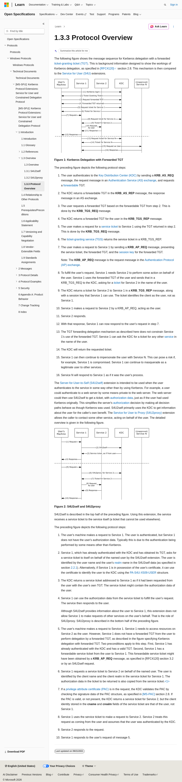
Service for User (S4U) (76, 73)
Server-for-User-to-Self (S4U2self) (81, 382)
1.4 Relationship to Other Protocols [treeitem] (31, 197)
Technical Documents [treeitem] (27, 78)
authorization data (121, 397)
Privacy (78, 774)
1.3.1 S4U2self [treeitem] (32, 171)
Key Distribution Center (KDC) (117, 175)
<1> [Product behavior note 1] (167, 681)
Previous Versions (32, 774)
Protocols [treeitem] (15, 52)
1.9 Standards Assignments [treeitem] (29, 260)
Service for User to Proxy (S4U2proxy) (137, 412)
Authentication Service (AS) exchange (132, 180)
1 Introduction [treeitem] (28, 138)
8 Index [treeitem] (22, 312)
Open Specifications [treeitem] (18, 39)
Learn (58, 26)
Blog (48, 774)
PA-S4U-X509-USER (143, 572)
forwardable (70, 185)
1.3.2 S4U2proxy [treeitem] (33, 177)
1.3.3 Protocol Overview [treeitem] (32, 186)
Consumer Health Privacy (103, 774)
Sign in (174, 4)
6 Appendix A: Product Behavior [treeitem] (30, 296)
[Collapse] (43, 24)
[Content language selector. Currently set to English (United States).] (20, 766)
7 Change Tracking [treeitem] (28, 305)
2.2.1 (74, 567)
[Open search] (165, 5)
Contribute (63, 774)
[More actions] (173, 26)
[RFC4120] (107, 68)
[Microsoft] (6, 4)
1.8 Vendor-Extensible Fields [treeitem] (30, 249)
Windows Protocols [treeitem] (23, 65)
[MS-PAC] (148, 694)
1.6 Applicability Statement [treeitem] (30, 223)
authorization (121, 402)
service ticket (109, 226)
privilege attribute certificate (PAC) (87, 689)
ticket (117, 282)
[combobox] (24, 31)
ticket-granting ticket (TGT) (71, 63)
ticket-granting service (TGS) (85, 239)
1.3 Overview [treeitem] (31, 164)
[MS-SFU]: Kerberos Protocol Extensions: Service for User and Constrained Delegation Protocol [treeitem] (29, 117)
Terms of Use (131, 774)
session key (126, 252)
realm (118, 562)
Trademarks (149, 774)
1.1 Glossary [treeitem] (28, 145)
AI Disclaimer (10, 774)
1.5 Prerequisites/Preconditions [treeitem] (32, 210)
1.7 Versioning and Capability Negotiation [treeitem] (31, 236)
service (168, 336)
